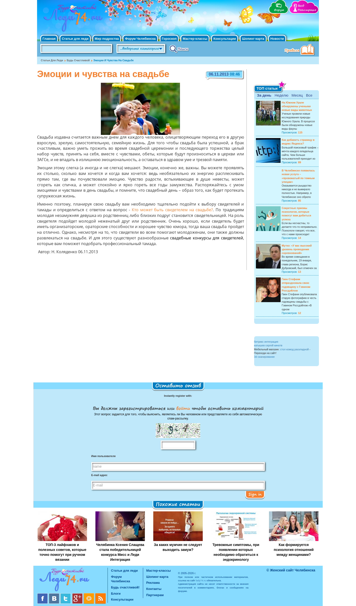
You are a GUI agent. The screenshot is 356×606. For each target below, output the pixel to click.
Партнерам (155, 595)
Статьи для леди (75, 38)
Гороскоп (169, 38)
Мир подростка (107, 38)
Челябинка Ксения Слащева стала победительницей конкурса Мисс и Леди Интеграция (120, 552)
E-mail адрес (99, 475)
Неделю (281, 95)
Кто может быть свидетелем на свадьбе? (172, 210)
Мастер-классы (195, 38)
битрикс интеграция (266, 341)
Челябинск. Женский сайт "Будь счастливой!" (72, 19)
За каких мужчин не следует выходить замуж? (178, 547)
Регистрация (307, 10)
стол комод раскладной (294, 349)
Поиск (179, 48)
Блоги (116, 593)
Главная (49, 38)
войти (183, 408)
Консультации (224, 38)
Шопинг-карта (253, 38)
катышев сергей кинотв (268, 345)
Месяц (297, 95)
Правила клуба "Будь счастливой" (300, 50)
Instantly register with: (178, 395)
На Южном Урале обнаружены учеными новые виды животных (297, 106)
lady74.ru (201, 580)
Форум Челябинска (140, 38)
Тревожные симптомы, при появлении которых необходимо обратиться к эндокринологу (235, 552)
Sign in (255, 494)
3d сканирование (264, 356)
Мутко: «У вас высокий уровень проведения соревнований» (297, 249)
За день (264, 95)
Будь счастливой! (125, 587)
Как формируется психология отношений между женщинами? (293, 550)
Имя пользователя (103, 456)
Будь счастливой (78, 60)
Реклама (153, 583)
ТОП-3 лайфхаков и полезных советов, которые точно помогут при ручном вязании (62, 552)
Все (309, 95)
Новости (277, 38)
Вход (301, 6)
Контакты (153, 589)
